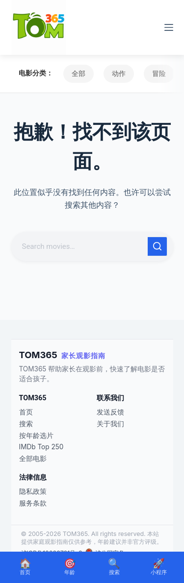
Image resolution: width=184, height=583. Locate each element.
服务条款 (33, 503)
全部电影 (33, 458)
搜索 (26, 424)
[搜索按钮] (157, 246)
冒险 (159, 73)
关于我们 (110, 424)
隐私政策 (33, 491)
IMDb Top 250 (41, 447)
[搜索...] (80, 246)
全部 (78, 73)
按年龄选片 (36, 435)
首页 (26, 412)
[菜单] (168, 27)
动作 (119, 73)
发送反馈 (110, 412)
